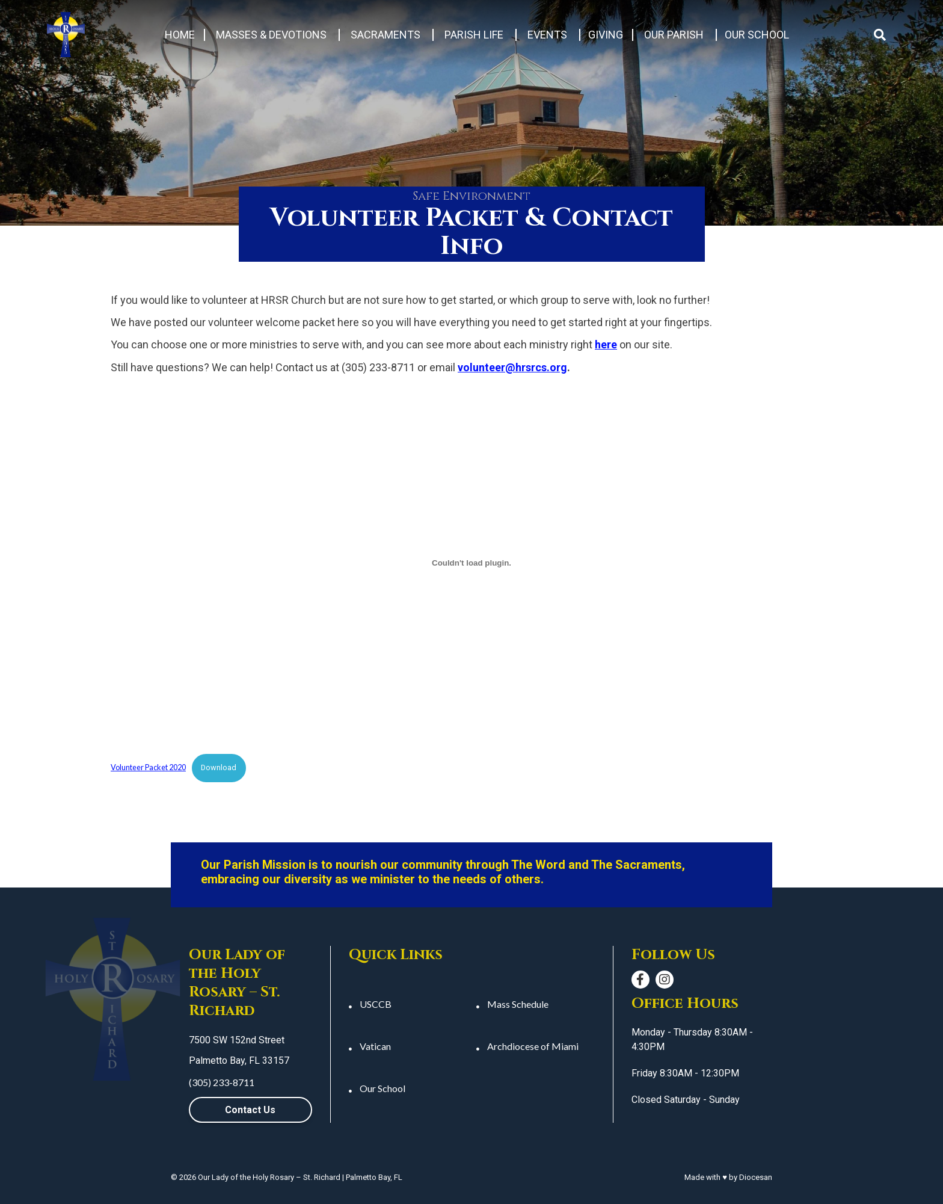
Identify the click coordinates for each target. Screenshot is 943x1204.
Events (547, 34)
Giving (605, 34)
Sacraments (385, 34)
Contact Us (250, 1110)
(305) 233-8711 (221, 1082)
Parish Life (473, 34)
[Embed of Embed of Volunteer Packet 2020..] (471, 562)
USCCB (376, 1004)
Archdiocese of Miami (533, 1046)
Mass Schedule (517, 1004)
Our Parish (674, 34)
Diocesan (755, 1177)
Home (180, 34)
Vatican (375, 1046)
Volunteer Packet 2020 (148, 767)
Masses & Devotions (271, 34)
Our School (757, 34)
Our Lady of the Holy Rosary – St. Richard (269, 1177)
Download (218, 767)
